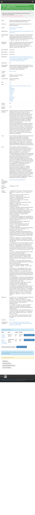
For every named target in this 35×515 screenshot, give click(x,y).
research (11, 96)
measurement (12, 97)
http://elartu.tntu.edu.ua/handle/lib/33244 (17, 179)
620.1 (10, 82)
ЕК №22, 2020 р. (12, 71)
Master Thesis (12, 319)
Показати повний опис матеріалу (8, 346)
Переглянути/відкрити (29, 335)
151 (10, 84)
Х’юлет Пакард (14, 380)
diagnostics (11, 98)
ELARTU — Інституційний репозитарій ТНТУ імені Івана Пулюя (16, 5)
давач (10, 87)
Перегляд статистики (21, 346)
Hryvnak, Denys (12, 28)
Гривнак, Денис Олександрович (15, 27)
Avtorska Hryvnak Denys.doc (4, 336)
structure (11, 101)
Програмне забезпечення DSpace (7, 379)
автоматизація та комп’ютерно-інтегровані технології (20, 85)
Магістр (14, 6)
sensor (10, 94)
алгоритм (11, 92)
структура (11, 93)
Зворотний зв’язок (22, 380)
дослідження (12, 88)
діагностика (11, 90)
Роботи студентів (7, 6)
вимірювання (12, 89)
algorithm (11, 99)
